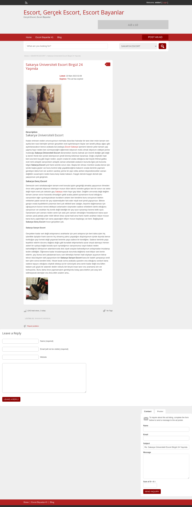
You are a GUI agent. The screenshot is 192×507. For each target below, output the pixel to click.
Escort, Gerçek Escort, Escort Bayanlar (74, 12)
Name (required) (46, 341)
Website (43, 357)
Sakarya (58, 191)
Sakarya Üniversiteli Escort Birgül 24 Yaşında (54, 66)
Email (145, 434)
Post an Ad (155, 37)
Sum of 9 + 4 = (149, 482)
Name (145, 426)
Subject (146, 443)
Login (165, 3)
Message (147, 452)
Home (29, 37)
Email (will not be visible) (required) (54, 349)
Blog (59, 37)
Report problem (33, 326)
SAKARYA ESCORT (38, 56)
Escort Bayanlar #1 (44, 37)
